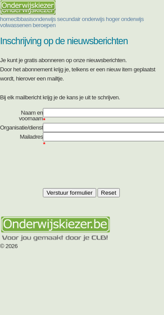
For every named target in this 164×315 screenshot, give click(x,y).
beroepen (44, 25)
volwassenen (15, 25)
